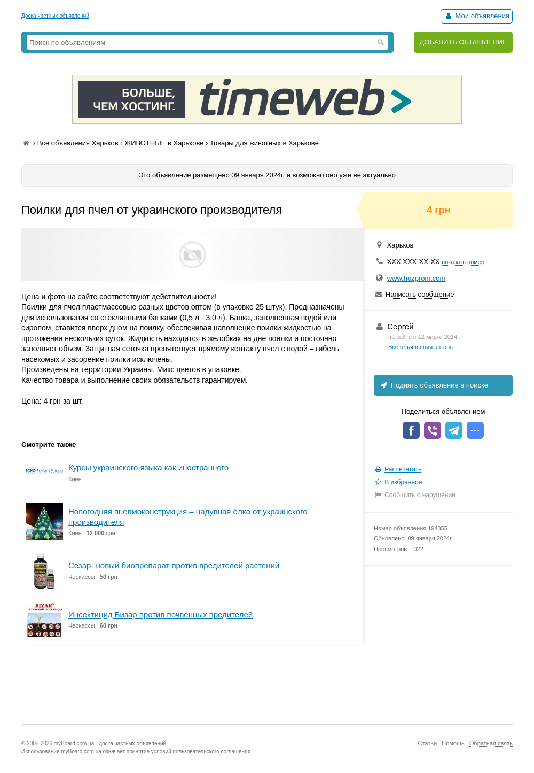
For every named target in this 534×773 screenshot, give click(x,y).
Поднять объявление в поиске (433, 385)
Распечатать (402, 469)
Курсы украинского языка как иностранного (148, 467)
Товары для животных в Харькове (264, 143)
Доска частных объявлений (55, 16)
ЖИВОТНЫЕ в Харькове (163, 143)
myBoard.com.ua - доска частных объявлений (110, 743)
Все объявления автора (420, 347)
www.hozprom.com (416, 278)
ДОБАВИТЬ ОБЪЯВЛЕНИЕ (463, 42)
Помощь (453, 743)
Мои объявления (476, 16)
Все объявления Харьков (78, 143)
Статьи (427, 743)
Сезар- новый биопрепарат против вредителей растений (173, 565)
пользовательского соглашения (212, 751)
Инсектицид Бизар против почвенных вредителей (160, 614)
